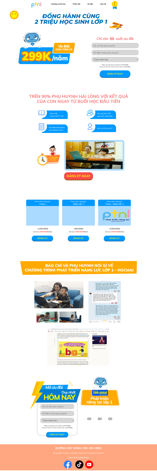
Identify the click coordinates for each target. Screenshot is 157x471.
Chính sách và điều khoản (78, 458)
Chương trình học (58, 4)
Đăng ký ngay (115, 74)
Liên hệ (103, 4)
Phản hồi (76, 4)
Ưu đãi (90, 4)
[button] (102, 321)
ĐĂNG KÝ (43, 238)
